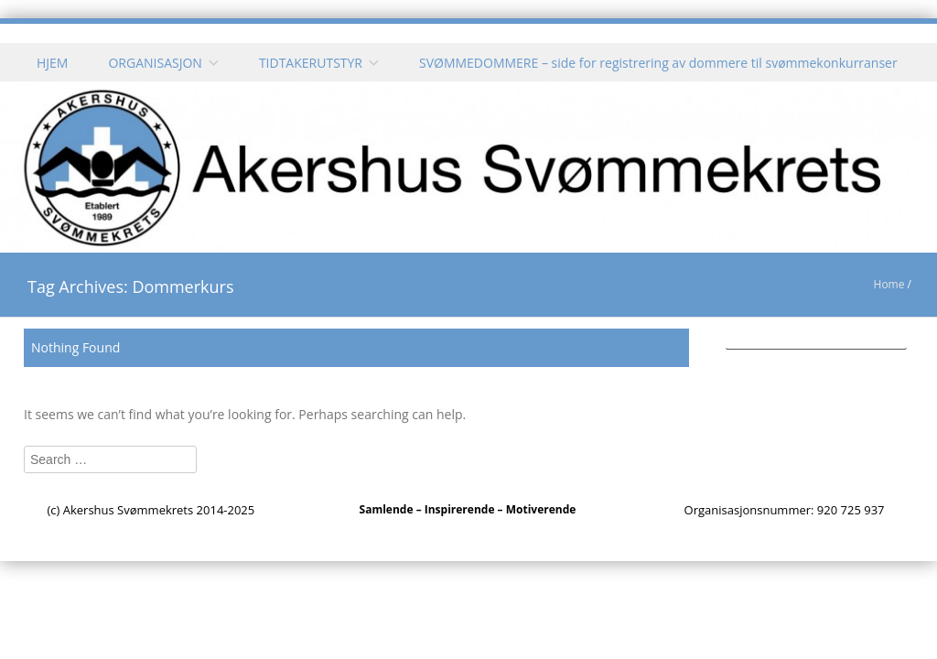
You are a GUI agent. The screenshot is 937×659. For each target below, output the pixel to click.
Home (889, 284)
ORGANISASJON (154, 62)
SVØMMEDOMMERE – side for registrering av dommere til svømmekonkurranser (658, 62)
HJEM (52, 62)
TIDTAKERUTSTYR (310, 62)
